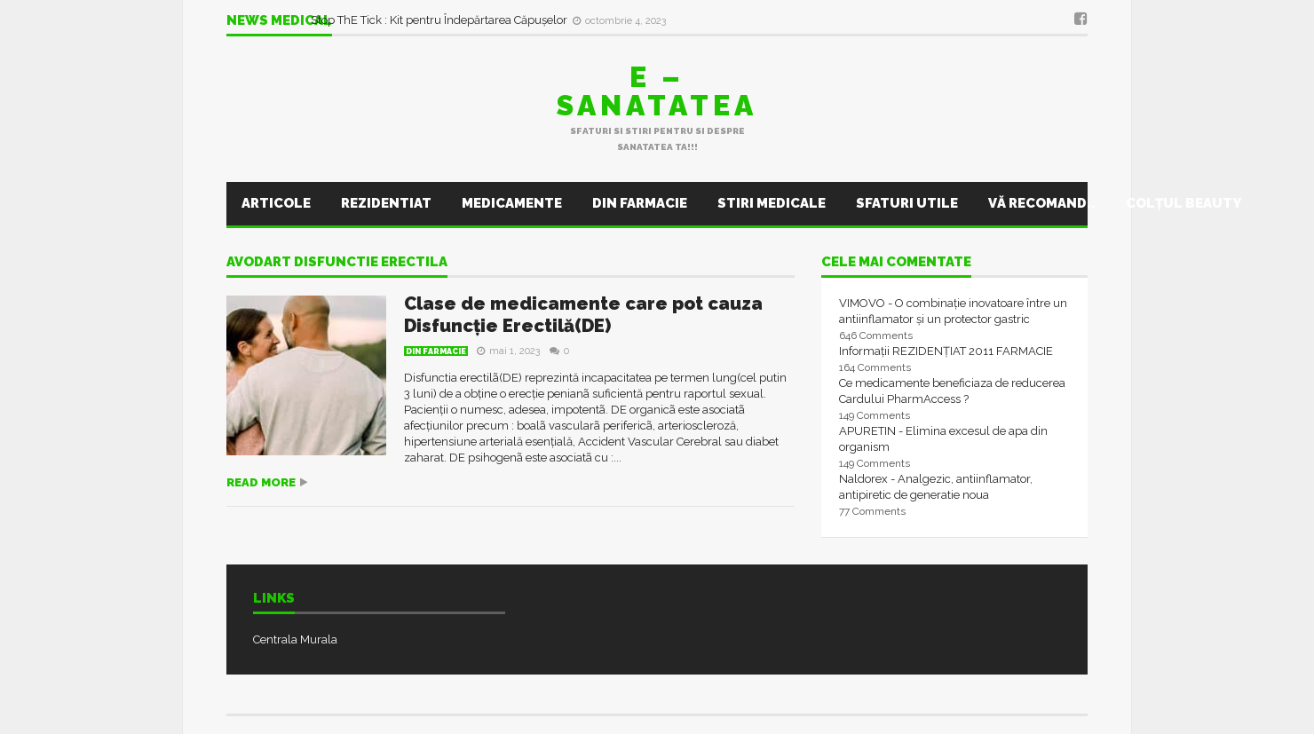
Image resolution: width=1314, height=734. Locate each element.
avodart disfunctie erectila (336, 263)
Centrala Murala (295, 639)
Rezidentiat (386, 203)
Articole (276, 203)
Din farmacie (639, 203)
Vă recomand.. (1042, 203)
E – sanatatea (657, 91)
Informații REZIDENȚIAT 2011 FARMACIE (946, 351)
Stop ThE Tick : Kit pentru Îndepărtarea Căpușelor (440, 20)
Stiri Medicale (771, 203)
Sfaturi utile (907, 203)
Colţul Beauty (1183, 203)
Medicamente (512, 203)
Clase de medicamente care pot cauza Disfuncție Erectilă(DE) (583, 314)
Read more (261, 482)
